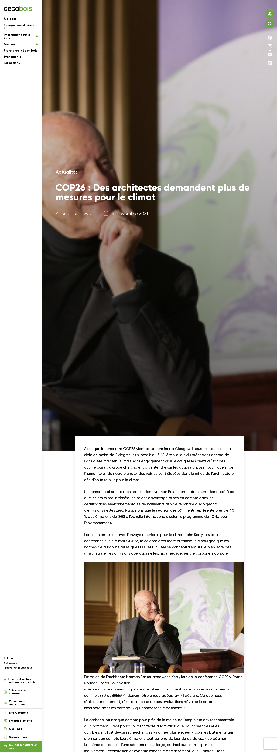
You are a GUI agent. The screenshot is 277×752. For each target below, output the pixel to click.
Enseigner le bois (18, 720)
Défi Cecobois (16, 712)
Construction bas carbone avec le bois (19, 680)
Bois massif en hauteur (16, 692)
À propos (10, 19)
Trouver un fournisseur (18, 667)
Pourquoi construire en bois (20, 26)
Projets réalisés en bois (20, 50)
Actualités (10, 663)
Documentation (21, 44)
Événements (12, 56)
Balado (8, 658)
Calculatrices (15, 737)
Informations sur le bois (21, 36)
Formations (12, 63)
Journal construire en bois (21, 746)
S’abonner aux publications (16, 703)
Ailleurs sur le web (74, 213)
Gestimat (13, 728)
